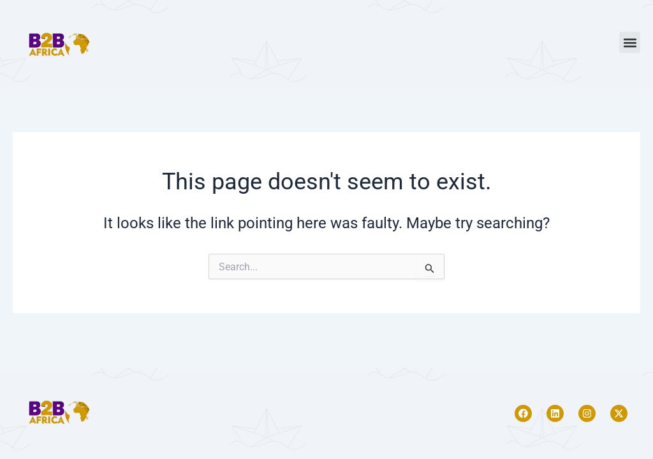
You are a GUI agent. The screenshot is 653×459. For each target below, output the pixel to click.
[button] (629, 42)
